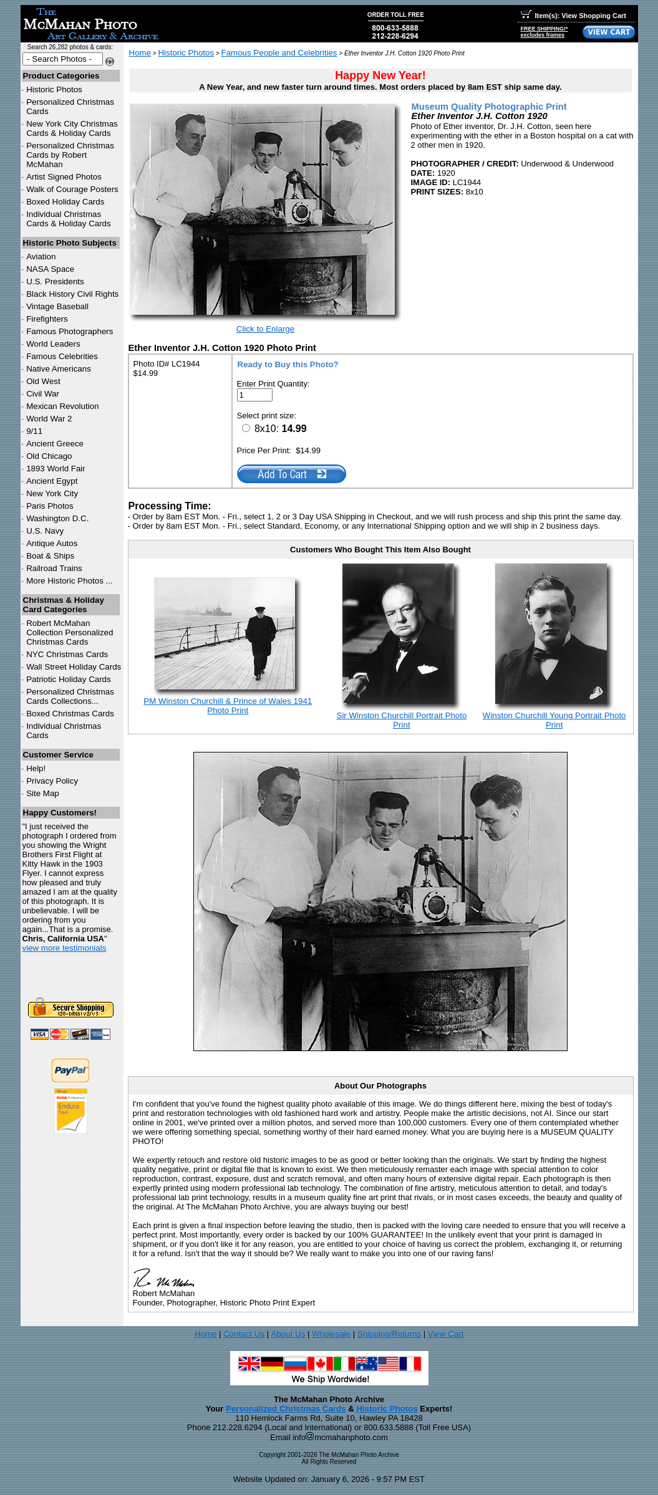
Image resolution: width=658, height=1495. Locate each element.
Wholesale (331, 1334)
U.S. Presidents (55, 281)
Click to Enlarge (265, 329)
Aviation (41, 256)
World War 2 (49, 418)
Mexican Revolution (62, 406)
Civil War (42, 393)
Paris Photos (50, 506)
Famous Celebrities (62, 356)
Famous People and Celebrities (279, 52)
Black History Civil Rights (72, 294)
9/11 (34, 431)
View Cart (446, 1334)
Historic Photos (54, 89)
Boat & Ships (50, 555)
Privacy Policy (52, 781)
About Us (288, 1334)
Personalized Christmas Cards (286, 1408)
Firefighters (47, 319)
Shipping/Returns (389, 1334)
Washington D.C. (57, 518)
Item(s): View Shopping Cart (573, 15)
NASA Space (50, 269)
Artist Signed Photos (64, 176)
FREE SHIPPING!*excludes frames (544, 32)
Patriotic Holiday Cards (68, 679)
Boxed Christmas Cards (70, 713)
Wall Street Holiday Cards (73, 666)
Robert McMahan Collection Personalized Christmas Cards (69, 632)
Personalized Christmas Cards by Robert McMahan (70, 155)
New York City (52, 493)
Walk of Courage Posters (72, 189)
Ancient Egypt (51, 481)
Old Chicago (49, 456)
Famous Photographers (69, 331)
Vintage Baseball (57, 306)
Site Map (42, 793)
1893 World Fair (55, 468)
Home (140, 52)
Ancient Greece (55, 443)
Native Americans (58, 368)
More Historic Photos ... (69, 580)
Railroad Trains (54, 568)
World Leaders (53, 344)
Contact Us (243, 1334)
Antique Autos (51, 543)
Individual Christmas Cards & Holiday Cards (68, 218)
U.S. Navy (45, 531)
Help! (36, 768)
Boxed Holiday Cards (65, 201)
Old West (43, 381)
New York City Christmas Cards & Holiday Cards (72, 128)
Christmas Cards (67, 654)
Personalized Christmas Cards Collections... (70, 696)
